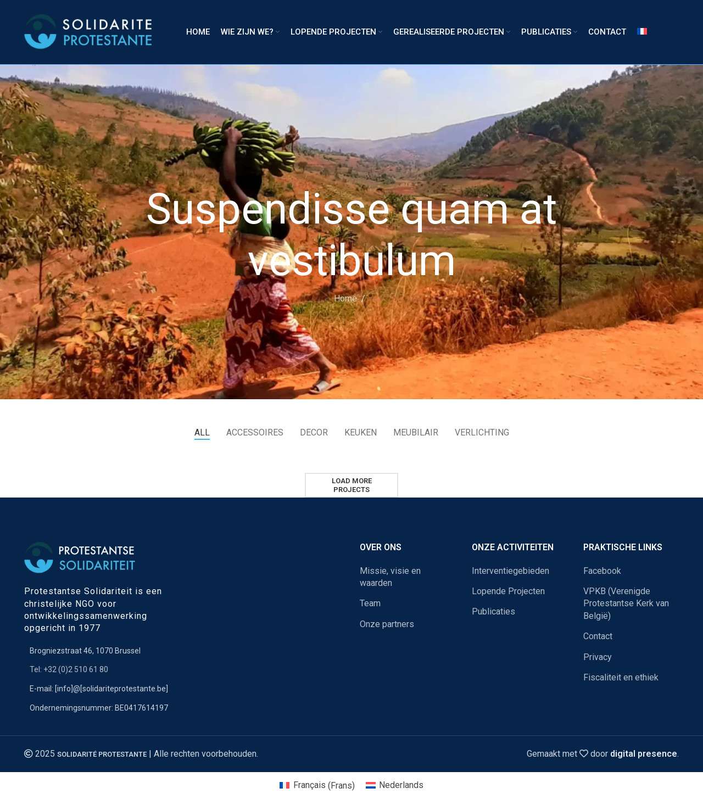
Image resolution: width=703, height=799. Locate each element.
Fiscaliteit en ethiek (621, 677)
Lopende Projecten (508, 591)
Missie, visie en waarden (390, 577)
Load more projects (352, 485)
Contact (597, 636)
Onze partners (387, 624)
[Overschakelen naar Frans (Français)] (317, 786)
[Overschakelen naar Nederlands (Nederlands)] (394, 786)
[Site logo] (91, 31)
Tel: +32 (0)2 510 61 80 (69, 669)
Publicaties (493, 611)
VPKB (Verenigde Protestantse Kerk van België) (626, 603)
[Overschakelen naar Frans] (642, 32)
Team (370, 603)
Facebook (602, 571)
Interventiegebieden (510, 571)
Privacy (597, 657)
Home (345, 298)
